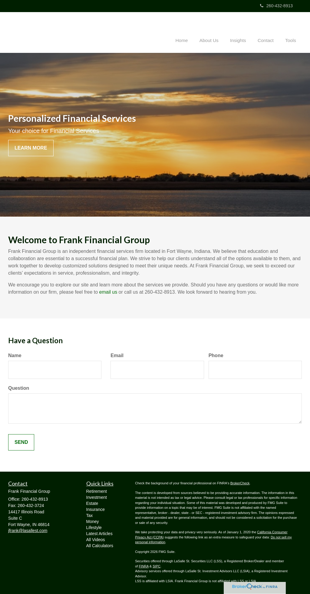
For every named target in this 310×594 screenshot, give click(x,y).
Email (117, 355)
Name (14, 355)
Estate (92, 503)
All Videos (95, 539)
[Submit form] (21, 442)
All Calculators (99, 545)
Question (18, 387)
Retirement (96, 491)
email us (108, 292)
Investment (96, 497)
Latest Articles (99, 533)
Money (92, 521)
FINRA (143, 566)
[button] (214, 31)
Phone (216, 355)
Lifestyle (94, 527)
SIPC (156, 566)
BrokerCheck (240, 483)
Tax (89, 515)
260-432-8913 (276, 5)
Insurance (95, 509)
